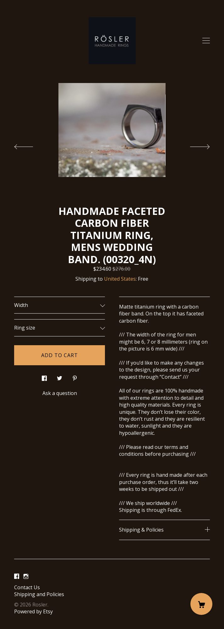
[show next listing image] (194, 145)
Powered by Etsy (33, 611)
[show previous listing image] (30, 145)
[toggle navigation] (206, 41)
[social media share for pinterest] (74, 377)
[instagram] (26, 576)
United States (120, 278)
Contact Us (27, 587)
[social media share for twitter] (59, 377)
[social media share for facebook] (44, 377)
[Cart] (201, 604)
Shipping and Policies (39, 594)
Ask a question (59, 393)
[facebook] (16, 576)
